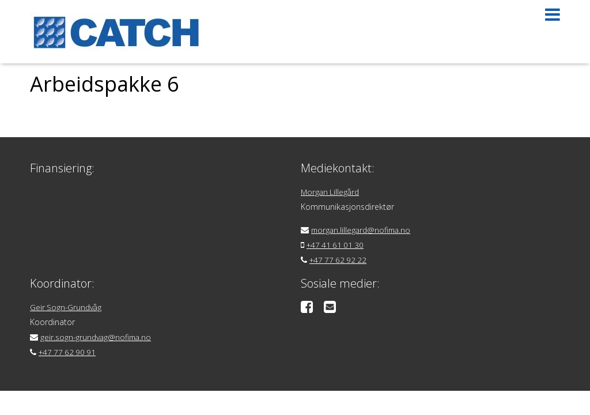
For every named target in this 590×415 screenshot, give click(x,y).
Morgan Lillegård (331, 191)
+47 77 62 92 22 (339, 259)
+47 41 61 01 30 (337, 244)
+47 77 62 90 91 (69, 351)
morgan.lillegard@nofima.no (363, 229)
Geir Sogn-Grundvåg (67, 306)
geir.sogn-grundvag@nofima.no (97, 336)
